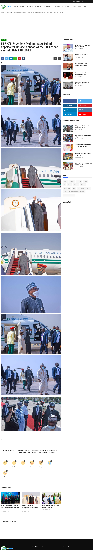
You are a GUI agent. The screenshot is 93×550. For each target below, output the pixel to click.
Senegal (79, 181)
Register (78, 1)
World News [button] (83, 6)
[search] (91, 6)
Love (23, 467)
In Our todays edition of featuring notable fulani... (81, 64)
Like (5, 467)
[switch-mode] (82, 1)
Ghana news (67, 188)
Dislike (14, 467)
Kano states (81, 188)
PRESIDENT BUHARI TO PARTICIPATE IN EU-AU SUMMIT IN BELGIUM (16, 451)
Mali (74, 188)
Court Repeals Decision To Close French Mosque (82, 83)
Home (16, 7)
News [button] (75, 6)
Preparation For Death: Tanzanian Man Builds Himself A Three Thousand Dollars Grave (45, 451)
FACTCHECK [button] (39, 6)
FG (64, 185)
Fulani (85, 181)
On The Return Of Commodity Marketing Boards (82, 45)
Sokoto (83, 185)
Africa (69, 185)
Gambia (72, 181)
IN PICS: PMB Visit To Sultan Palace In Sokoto (50, 506)
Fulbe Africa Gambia (69, 195)
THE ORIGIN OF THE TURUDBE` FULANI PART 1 (83, 154)
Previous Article (25, 448)
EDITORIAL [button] (22, 6)
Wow (5, 476)
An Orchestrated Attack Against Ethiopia (83, 136)
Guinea (88, 188)
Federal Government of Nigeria (76, 191)
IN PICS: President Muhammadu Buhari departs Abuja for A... (30, 507)
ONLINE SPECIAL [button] (48, 6)
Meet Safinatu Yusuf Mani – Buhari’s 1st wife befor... (82, 73)
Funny (31, 467)
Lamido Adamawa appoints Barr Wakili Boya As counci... (83, 145)
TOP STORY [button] (30, 6)
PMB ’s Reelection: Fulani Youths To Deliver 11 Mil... (83, 163)
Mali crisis (76, 185)
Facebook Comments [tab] (9, 521)
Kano (65, 191)
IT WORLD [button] (58, 6)
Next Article (36, 448)
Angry (40, 467)
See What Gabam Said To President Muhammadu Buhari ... (83, 55)
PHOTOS (8, 12)
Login (73, 1)
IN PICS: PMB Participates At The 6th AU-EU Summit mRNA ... (10, 507)
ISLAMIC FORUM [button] (67, 6)
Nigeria (65, 181)
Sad (49, 467)
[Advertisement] (46, 27)
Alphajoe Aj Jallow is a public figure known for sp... (82, 126)
